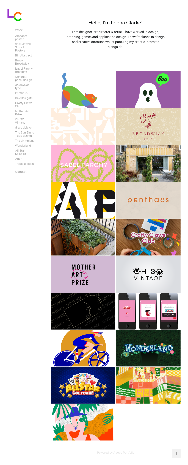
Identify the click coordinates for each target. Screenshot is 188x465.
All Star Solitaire (20, 152)
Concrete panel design (23, 78)
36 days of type (22, 86)
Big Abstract (23, 55)
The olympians (24, 140)
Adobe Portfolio (123, 452)
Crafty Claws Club (23, 104)
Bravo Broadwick (22, 62)
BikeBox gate (24, 98)
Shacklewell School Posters (23, 47)
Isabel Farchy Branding (24, 70)
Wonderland (23, 145)
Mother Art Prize (22, 113)
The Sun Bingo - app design (24, 134)
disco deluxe (23, 127)
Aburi (18, 159)
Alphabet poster (21, 37)
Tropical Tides (24, 163)
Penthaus (21, 93)
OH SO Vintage (20, 121)
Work (19, 30)
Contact (20, 171)
